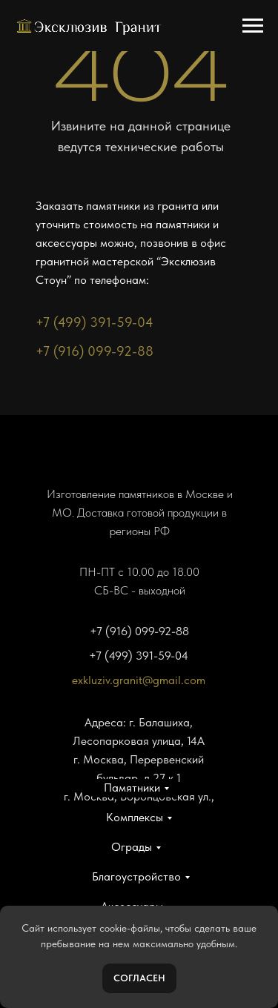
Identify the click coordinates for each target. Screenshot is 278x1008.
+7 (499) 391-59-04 (94, 322)
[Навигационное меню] (252, 26)
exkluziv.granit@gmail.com (138, 680)
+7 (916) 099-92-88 (94, 351)
